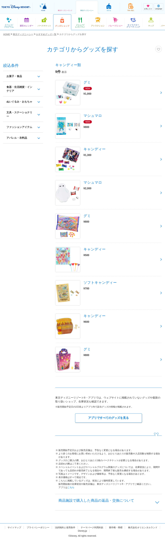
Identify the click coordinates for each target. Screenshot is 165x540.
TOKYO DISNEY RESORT (16, 7)
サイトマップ (14, 527)
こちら (71, 487)
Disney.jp (82, 531)
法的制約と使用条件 (65, 527)
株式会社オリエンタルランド (142, 527)
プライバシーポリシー (38, 527)
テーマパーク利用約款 (92, 527)
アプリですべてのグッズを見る (108, 417)
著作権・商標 (115, 527)
